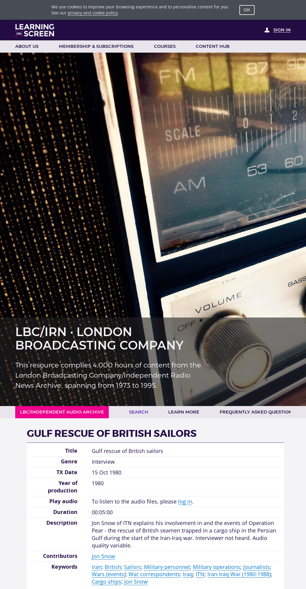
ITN (200, 574)
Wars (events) (109, 574)
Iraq (188, 574)
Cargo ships (106, 581)
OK (247, 10)
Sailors (132, 566)
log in (185, 501)
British (113, 566)
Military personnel (167, 566)
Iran (97, 566)
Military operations (216, 566)
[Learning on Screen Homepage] (35, 30)
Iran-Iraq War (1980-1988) (239, 574)
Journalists (256, 566)
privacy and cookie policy (93, 13)
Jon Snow (103, 556)
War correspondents (154, 574)
